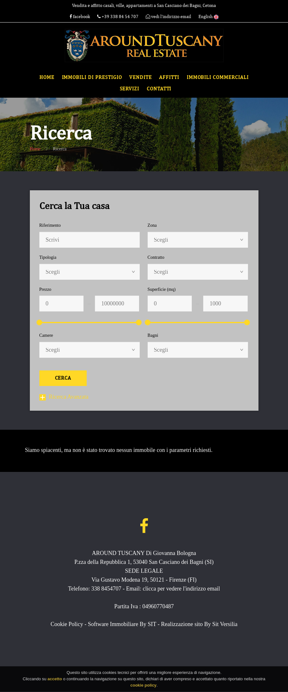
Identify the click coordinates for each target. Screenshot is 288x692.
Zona (152, 225)
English (208, 16)
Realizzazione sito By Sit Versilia (199, 624)
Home (46, 77)
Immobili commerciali (218, 77)
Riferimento (50, 225)
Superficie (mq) (162, 289)
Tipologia (48, 257)
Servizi (129, 89)
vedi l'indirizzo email (168, 16)
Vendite (140, 77)
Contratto (156, 257)
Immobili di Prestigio (92, 77)
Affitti (169, 77)
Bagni (153, 335)
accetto (55, 680)
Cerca (63, 378)
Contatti (159, 89)
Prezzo (45, 289)
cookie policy (143, 686)
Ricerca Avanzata (64, 397)
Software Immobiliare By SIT (122, 624)
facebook (80, 16)
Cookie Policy (66, 624)
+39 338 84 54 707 (118, 16)
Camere (46, 335)
